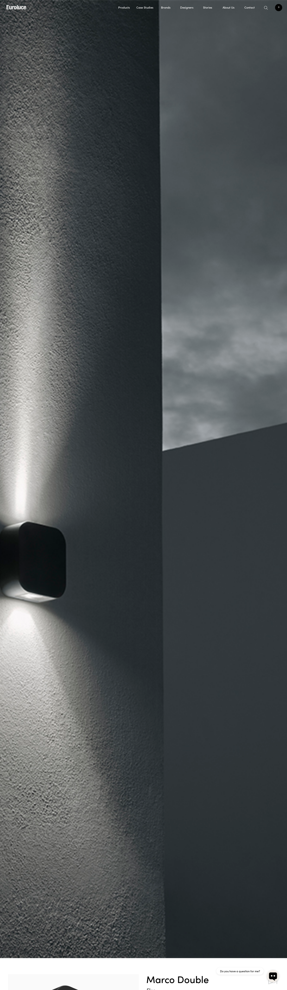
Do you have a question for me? (240, 971)
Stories (207, 7)
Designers (186, 7)
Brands (165, 7)
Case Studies (144, 7)
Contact (249, 7)
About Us (228, 7)
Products (124, 7)
